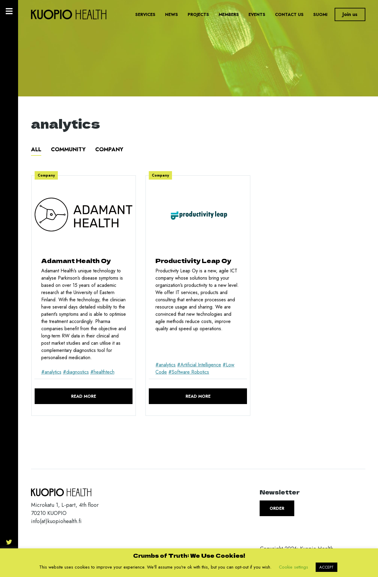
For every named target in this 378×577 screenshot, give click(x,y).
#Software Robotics (188, 371)
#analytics (51, 371)
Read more (83, 396)
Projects (198, 14)
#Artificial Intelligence (199, 364)
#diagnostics (76, 371)
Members (229, 14)
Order (277, 508)
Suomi (320, 14)
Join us (350, 14)
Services (145, 14)
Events (256, 14)
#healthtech (102, 371)
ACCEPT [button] (326, 567)
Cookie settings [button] (293, 567)
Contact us (289, 14)
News (171, 14)
